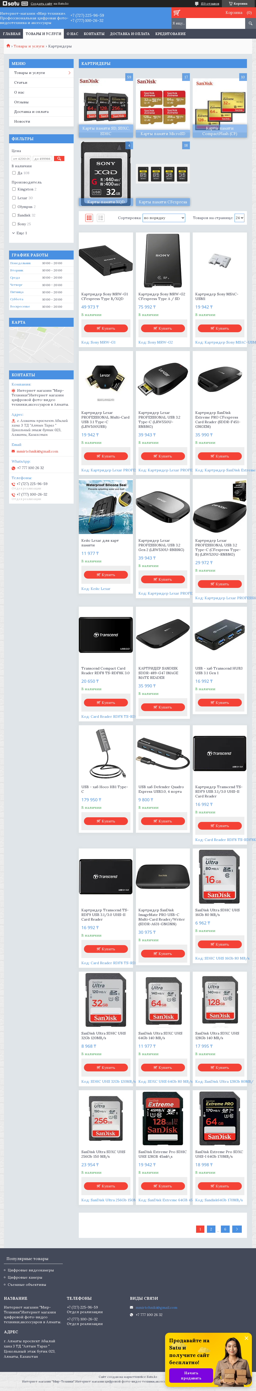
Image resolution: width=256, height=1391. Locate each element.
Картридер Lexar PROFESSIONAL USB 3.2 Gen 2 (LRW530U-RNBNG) (161, 545)
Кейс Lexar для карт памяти (100, 542)
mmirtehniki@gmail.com (37, 451)
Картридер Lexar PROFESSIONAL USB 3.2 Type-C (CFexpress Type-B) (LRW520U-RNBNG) (218, 547)
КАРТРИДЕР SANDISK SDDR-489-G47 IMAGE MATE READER (158, 673)
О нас (72, 34)
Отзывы (21, 102)
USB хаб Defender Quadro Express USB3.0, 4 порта (161, 789)
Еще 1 (22, 233)
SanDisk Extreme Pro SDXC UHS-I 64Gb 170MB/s (219, 1154)
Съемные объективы (27, 1284)
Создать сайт (41, 3)
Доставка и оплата (130, 34)
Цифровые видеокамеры (31, 1270)
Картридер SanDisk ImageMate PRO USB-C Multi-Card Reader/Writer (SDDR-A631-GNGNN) (161, 917)
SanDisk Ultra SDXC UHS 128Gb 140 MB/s (217, 1035)
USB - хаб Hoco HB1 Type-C (104, 789)
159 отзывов (210, 3)
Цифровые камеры (25, 1277)
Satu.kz (152, 1377)
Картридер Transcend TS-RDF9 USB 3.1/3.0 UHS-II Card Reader (219, 791)
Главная (11, 34)
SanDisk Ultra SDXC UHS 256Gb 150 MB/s (103, 1154)
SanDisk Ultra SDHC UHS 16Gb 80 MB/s (217, 912)
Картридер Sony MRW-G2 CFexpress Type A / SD (161, 296)
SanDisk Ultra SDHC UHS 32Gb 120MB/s (103, 1035)
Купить (108, 328)
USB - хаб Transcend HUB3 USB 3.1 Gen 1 (219, 670)
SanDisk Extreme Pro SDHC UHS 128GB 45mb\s (162, 1154)
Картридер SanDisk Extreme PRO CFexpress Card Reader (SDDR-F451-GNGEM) (218, 419)
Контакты (94, 34)
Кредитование (170, 34)
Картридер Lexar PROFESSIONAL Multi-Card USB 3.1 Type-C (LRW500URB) (105, 419)
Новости (22, 121)
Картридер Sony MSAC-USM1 (216, 296)
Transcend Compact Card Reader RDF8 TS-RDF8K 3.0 (105, 670)
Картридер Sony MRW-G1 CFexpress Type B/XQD (104, 296)
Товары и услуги (43, 34)
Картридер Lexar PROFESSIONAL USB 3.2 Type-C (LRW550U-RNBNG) (159, 419)
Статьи (20, 82)
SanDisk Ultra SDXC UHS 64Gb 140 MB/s (160, 1035)
